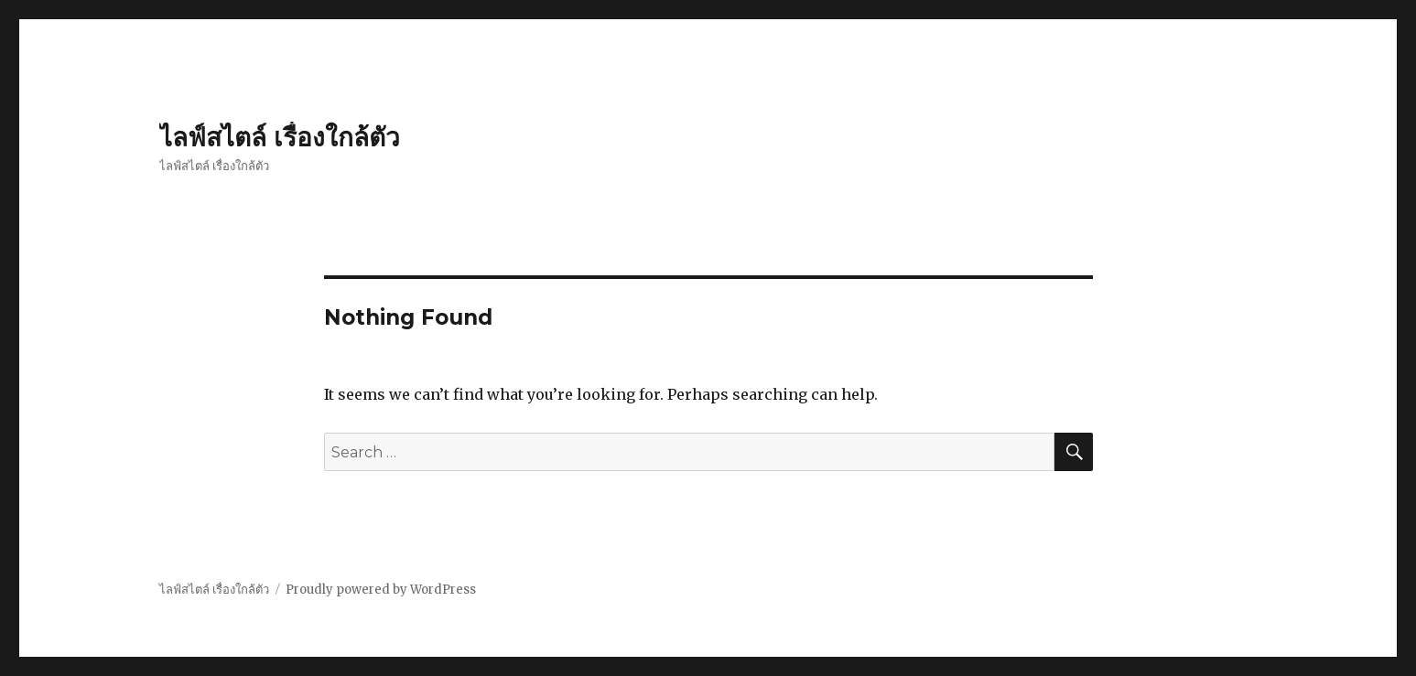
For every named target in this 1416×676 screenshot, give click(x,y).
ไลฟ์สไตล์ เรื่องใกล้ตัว (279, 137)
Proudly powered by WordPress (381, 589)
